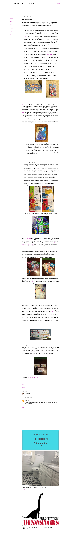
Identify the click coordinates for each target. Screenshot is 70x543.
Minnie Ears (26, 44)
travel (11, 35)
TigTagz (53, 311)
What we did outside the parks (34, 378)
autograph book (38, 162)
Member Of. (29, 8)
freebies (11, 22)
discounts (11, 18)
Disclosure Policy (21, 8)
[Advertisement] (40, 418)
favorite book (28, 238)
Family (11, 21)
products (11, 31)
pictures (11, 30)
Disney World (12, 20)
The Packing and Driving (33, 377)
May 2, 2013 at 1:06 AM (28, 404)
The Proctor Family (24, 3)
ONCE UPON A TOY (46, 70)
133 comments (26, 489)
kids (10, 25)
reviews (11, 32)
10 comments (26, 530)
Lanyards (26, 36)
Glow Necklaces (27, 47)
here (23, 112)
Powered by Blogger (35, 537)
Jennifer (26, 393)
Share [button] (11, 14)
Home (15, 8)
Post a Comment (25, 407)
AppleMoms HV (35, 8)
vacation (11, 37)
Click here (33, 281)
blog (37, 168)
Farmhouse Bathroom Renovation (34, 487)
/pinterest (49, 54)
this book (31, 173)
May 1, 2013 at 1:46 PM (28, 397)
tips (10, 34)
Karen (11, 24)
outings (11, 28)
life (10, 27)
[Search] (58, 3)
